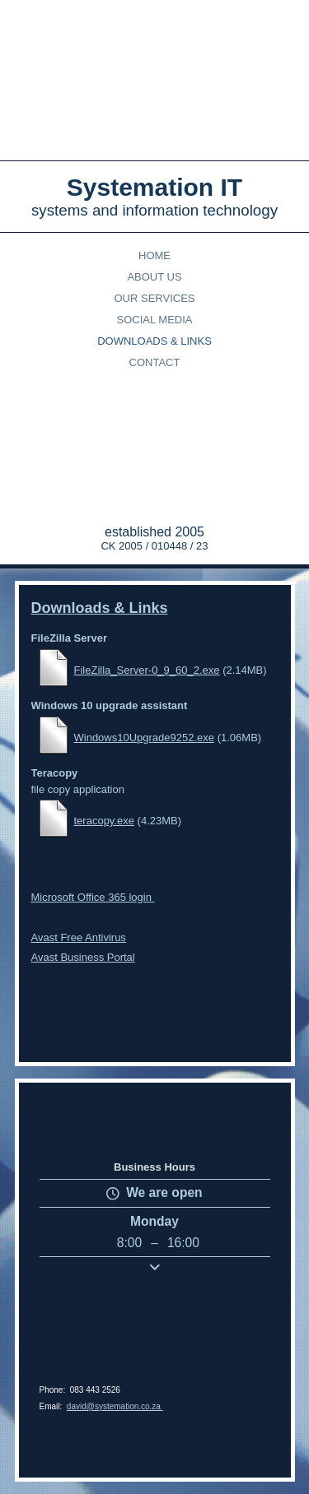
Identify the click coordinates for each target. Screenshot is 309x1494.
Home (154, 255)
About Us (154, 277)
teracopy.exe (104, 774)
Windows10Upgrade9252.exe (144, 713)
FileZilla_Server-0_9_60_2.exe (147, 662)
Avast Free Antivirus (78, 877)
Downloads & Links (154, 341)
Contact (154, 362)
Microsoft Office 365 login (93, 837)
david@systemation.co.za (115, 1406)
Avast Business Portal (83, 897)
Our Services (154, 298)
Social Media (155, 319)
